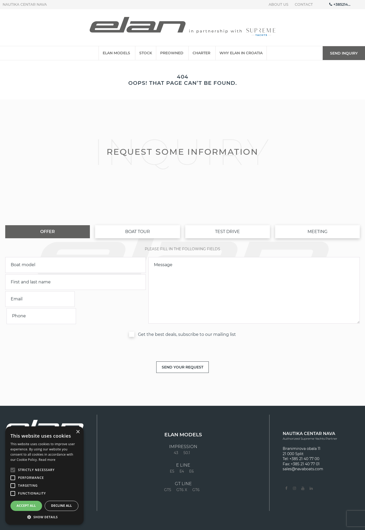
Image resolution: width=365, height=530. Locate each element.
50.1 (186, 435)
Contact (304, 4)
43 (176, 435)
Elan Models (116, 53)
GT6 (196, 473)
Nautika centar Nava (25, 4)
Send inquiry (344, 53)
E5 (172, 454)
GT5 (167, 473)
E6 (191, 454)
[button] (44, 517)
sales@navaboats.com (303, 452)
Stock (145, 53)
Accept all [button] (26, 505)
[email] (39, 299)
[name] (75, 282)
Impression (183, 429)
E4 (181, 454)
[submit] (182, 350)
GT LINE (183, 467)
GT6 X (181, 473)
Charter (201, 53)
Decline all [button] (61, 505)
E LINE (183, 448)
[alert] (44, 475)
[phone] (111, 299)
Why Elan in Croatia (241, 53)
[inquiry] (254, 282)
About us (278, 4)
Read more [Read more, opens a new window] (47, 459)
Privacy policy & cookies (329, 524)
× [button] (78, 432)
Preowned (171, 53)
